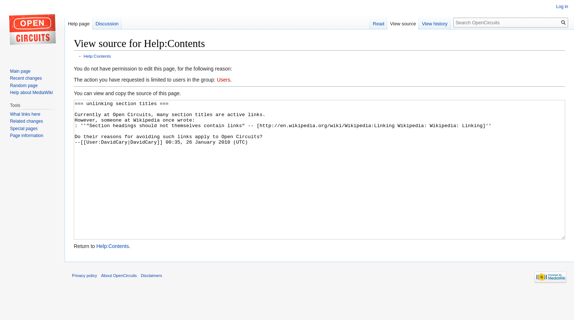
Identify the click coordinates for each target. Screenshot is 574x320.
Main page (20, 71)
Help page (79, 23)
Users (223, 80)
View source (403, 23)
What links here (25, 114)
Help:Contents (97, 56)
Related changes (26, 121)
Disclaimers (151, 303)
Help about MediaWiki (31, 92)
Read (378, 23)
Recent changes (26, 78)
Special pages (23, 128)
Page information (26, 135)
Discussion (107, 23)
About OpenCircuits (119, 303)
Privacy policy (84, 303)
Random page (23, 85)
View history (434, 23)
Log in (562, 6)
